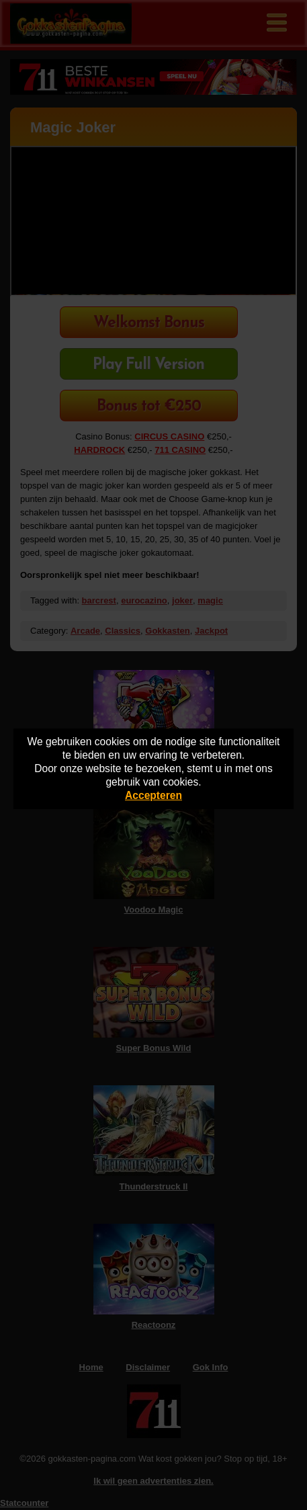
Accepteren (153, 795)
